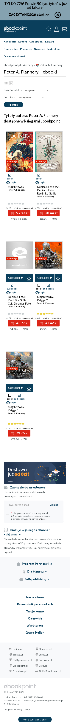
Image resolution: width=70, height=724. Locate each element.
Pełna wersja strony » (35, 719)
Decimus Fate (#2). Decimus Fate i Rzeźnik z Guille (48, 190)
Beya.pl (43, 665)
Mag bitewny (16, 186)
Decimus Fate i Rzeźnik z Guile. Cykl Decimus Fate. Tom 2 (19, 301)
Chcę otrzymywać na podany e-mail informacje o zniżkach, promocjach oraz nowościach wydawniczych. (28, 515)
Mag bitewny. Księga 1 (16, 408)
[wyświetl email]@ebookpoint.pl (47, 700)
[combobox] (36, 90)
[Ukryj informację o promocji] (57, 15)
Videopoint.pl (20, 665)
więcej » (43, 518)
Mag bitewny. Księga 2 (45, 298)
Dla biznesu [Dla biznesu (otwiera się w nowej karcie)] (35, 571)
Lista (6, 83)
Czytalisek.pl (20, 671)
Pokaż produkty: (13, 89)
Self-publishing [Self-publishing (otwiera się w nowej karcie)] (35, 579)
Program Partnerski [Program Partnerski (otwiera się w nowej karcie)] (35, 564)
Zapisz (54, 504)
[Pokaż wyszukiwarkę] (49, 29)
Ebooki (22, 41)
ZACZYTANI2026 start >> (29, 15)
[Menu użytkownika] (56, 29)
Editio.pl (43, 654)
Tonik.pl (26, 709)
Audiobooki (36, 41)
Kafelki (11, 83)
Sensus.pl (18, 654)
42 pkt (13, 292)
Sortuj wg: (10, 97)
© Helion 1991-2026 (14, 692)
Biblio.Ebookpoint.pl (50, 671)
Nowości (39, 48)
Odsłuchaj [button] (14, 277)
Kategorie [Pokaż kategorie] (10, 41)
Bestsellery (53, 48)
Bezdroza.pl (45, 660)
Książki (49, 41)
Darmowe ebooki (14, 56)
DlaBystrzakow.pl (22, 660)
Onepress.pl (45, 649)
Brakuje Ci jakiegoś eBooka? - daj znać (27, 532)
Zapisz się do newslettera (28, 487)
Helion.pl (17, 649)
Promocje (26, 48)
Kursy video (11, 48)
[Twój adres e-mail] (24, 505)
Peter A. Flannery (16, 189)
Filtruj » (13, 104)
